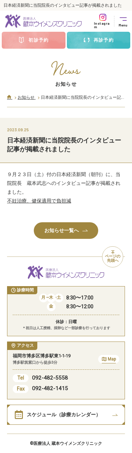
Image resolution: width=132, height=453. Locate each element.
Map (109, 360)
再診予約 (98, 40)
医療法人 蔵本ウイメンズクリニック (67, 443)
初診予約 (33, 40)
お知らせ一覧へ (66, 230)
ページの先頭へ (112, 256)
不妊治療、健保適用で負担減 (39, 201)
